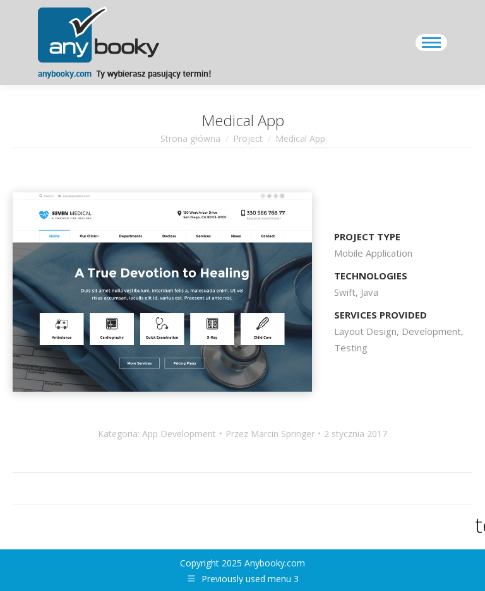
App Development (179, 434)
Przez (269, 434)
